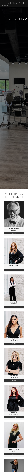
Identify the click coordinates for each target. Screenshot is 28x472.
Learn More (14, 233)
